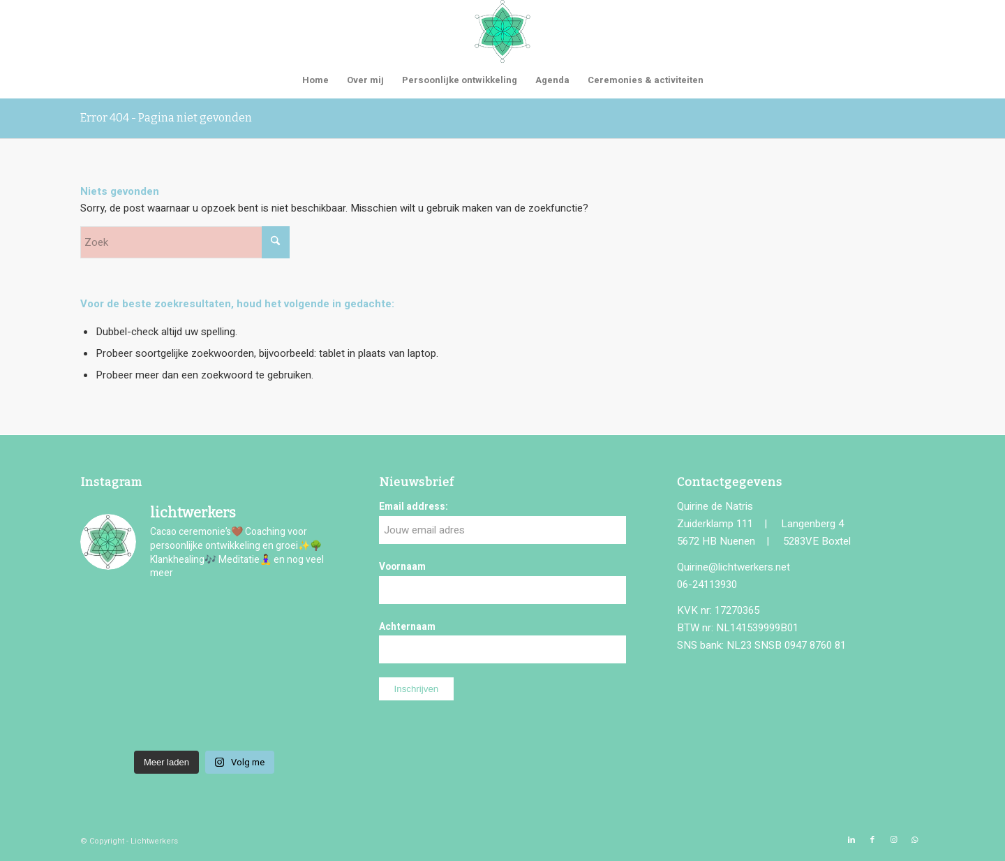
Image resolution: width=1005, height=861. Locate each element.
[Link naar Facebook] (872, 840)
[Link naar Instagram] (893, 840)
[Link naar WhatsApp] (914, 840)
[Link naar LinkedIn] (851, 840)
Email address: (413, 507)
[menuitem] (315, 80)
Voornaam (402, 567)
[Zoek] (185, 242)
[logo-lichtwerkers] (502, 31)
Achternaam (407, 627)
